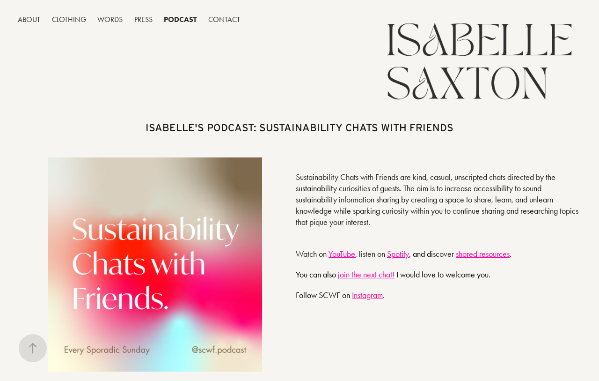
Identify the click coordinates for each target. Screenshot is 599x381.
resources (493, 254)
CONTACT (224, 19)
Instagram (367, 295)
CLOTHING (69, 19)
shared (466, 254)
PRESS (143, 19)
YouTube (342, 254)
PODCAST (180, 19)
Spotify (398, 254)
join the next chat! (366, 274)
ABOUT (29, 19)
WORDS (110, 19)
